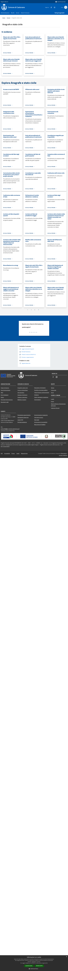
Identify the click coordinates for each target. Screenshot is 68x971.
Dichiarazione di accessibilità (40, 422)
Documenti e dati (5, 402)
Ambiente (36, 395)
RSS (2, 453)
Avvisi (52, 392)
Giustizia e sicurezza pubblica (40, 390)
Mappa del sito (24, 453)
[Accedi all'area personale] (60, 1)
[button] (34, 968)
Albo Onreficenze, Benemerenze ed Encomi (58, 405)
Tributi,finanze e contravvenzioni (41, 392)
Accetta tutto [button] (29, 965)
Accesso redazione (63, 455)
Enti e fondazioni (4, 395)
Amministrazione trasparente (41, 415)
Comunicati (53, 390)
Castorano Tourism (55, 408)
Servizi (8, 18)
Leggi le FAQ (20, 420)
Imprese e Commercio (22, 395)
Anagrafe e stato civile (23, 388)
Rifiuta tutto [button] (39, 965)
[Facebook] (50, 7)
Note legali (36, 420)
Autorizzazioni (37, 399)
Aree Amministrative (5, 390)
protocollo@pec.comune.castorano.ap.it (10, 429)
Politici (2, 397)
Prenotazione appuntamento (24, 415)
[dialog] (34, 963)
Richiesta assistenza (22, 422)
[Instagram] (53, 7)
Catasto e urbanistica (22, 397)
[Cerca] (65, 7)
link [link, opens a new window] (47, 963)
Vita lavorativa (21, 392)
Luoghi (52, 399)
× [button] (66, 956)
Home (3, 18)
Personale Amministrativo (7, 400)
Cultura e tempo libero (23, 390)
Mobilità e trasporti (22, 400)
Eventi (52, 401)
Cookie (17, 453)
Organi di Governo (5, 388)
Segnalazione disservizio (23, 417)
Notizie (52, 388)
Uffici (2, 392)
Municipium (64, 453)
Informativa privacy (38, 417)
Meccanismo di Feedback (39, 424)
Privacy (13, 453)
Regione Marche (4, 2)
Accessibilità (7, 453)
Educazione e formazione (40, 388)
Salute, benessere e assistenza (41, 397)
